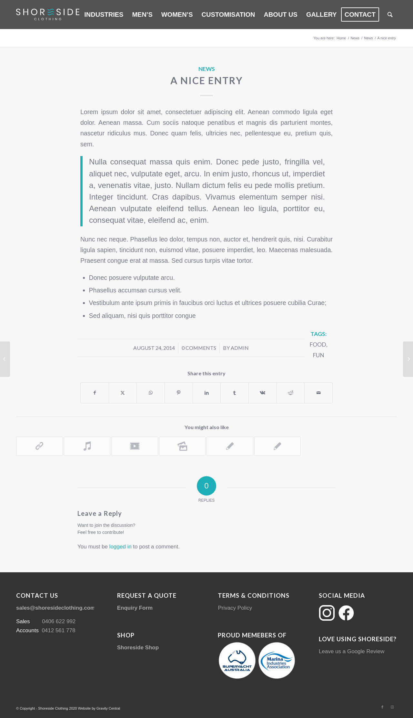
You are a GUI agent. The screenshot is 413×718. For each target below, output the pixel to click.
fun (318, 355)
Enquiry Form (135, 608)
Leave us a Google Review (351, 651)
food (317, 344)
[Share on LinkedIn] (207, 393)
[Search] (390, 14)
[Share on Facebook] (95, 393)
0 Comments (199, 348)
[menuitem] (103, 14)
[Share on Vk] (263, 393)
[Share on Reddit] (291, 393)
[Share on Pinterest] (179, 393)
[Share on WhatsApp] (151, 393)
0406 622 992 (59, 621)
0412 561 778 (58, 630)
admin (240, 348)
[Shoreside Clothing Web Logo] (47, 14)
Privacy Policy (235, 608)
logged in (120, 547)
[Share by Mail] (318, 393)
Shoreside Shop (138, 647)
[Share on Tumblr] (234, 393)
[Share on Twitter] (123, 393)
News (206, 68)
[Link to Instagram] (392, 707)
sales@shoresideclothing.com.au (59, 608)
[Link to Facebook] (382, 707)
